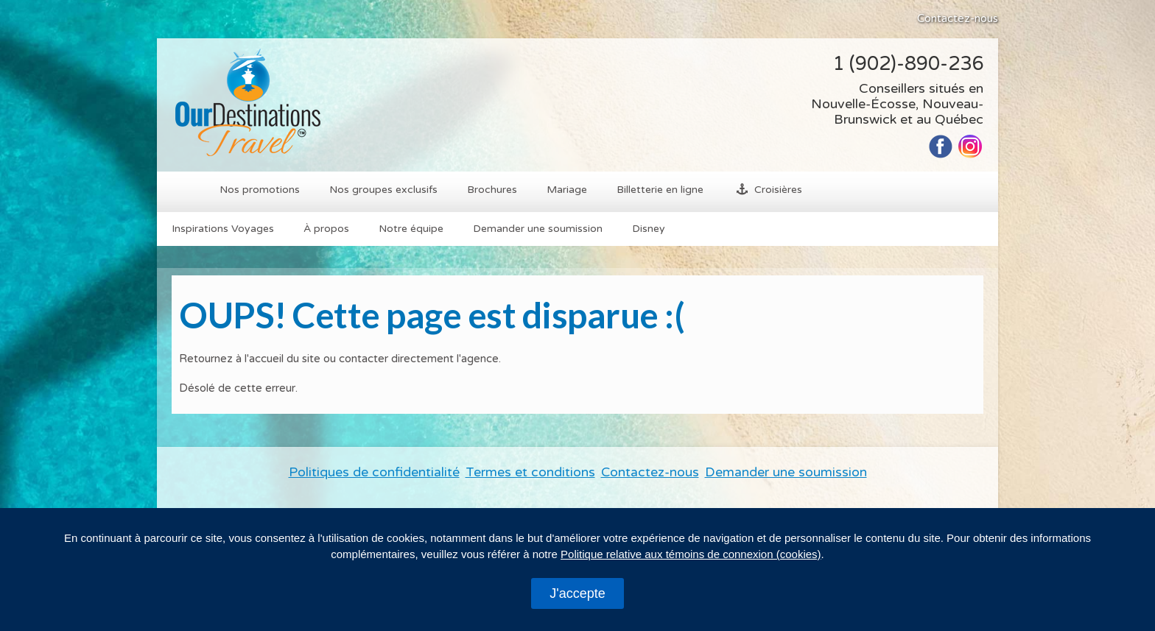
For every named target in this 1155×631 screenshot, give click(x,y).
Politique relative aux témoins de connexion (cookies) (691, 554)
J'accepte (577, 593)
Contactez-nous (957, 18)
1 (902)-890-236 (907, 63)
